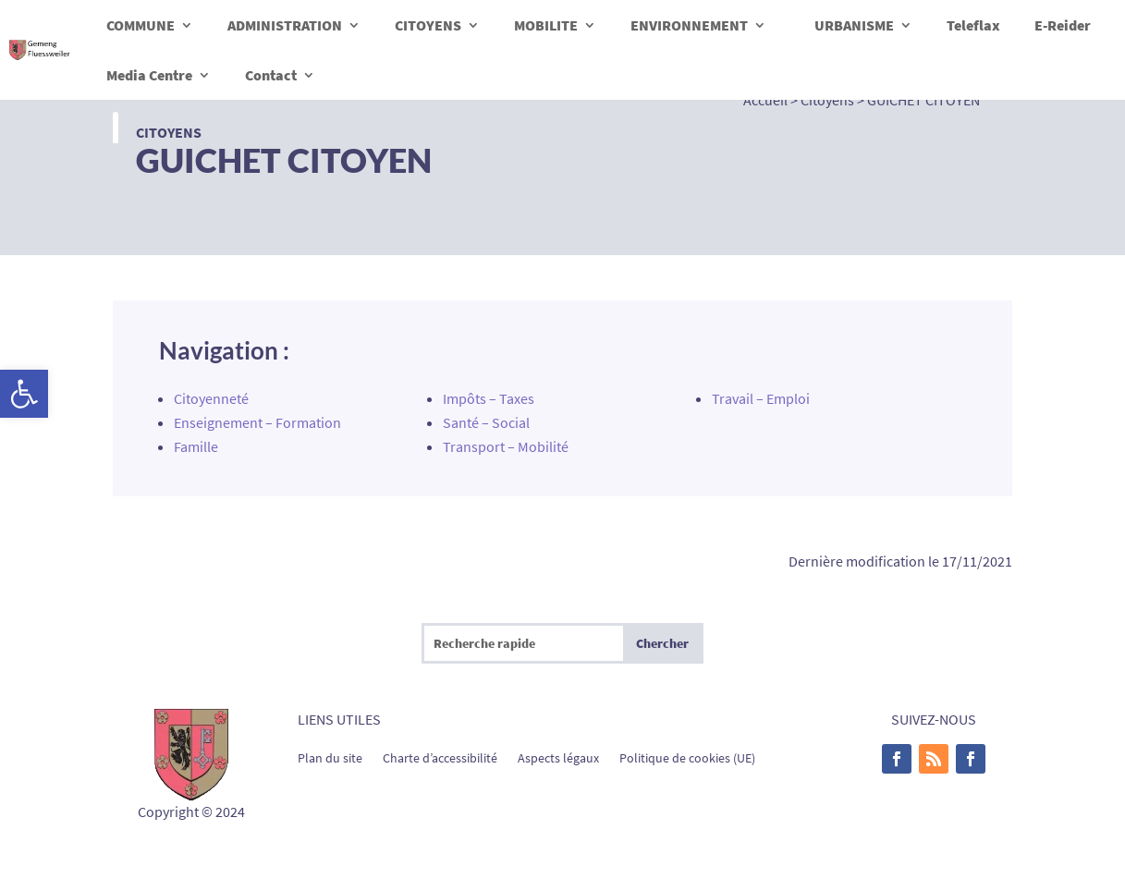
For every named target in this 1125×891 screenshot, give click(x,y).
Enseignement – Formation (257, 422)
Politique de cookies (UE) (687, 757)
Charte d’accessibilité (440, 757)
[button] (24, 394)
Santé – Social (486, 422)
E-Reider (1062, 25)
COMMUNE (140, 25)
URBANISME (854, 25)
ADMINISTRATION (284, 25)
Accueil (765, 100)
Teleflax (973, 25)
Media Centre (149, 75)
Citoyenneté (211, 398)
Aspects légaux (558, 757)
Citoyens (169, 132)
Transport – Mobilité (506, 446)
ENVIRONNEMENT (689, 25)
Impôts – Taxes (488, 398)
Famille (196, 446)
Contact (271, 75)
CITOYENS (428, 25)
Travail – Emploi (761, 398)
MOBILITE (546, 25)
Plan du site (330, 757)
